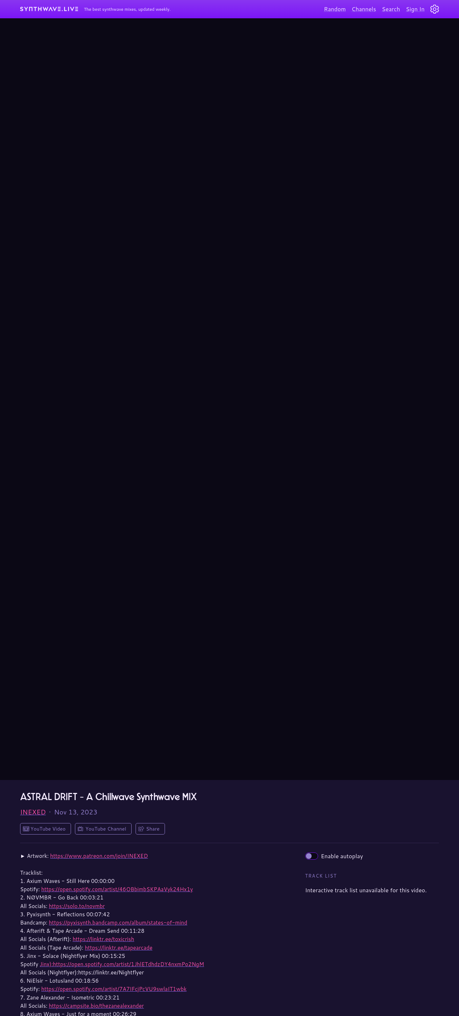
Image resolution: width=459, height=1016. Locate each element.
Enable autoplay (334, 856)
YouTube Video (48, 828)
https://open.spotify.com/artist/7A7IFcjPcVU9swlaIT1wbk (113, 989)
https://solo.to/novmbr (77, 906)
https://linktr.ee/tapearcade (118, 947)
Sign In (415, 9)
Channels (363, 9)
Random (335, 9)
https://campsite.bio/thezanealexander (96, 1006)
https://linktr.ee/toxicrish (103, 939)
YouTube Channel (105, 828)
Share (153, 828)
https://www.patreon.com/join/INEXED (99, 856)
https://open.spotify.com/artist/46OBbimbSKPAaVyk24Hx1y (117, 889)
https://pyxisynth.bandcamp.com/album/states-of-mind (118, 922)
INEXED (33, 812)
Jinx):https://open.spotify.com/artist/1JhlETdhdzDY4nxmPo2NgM (122, 964)
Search (391, 9)
